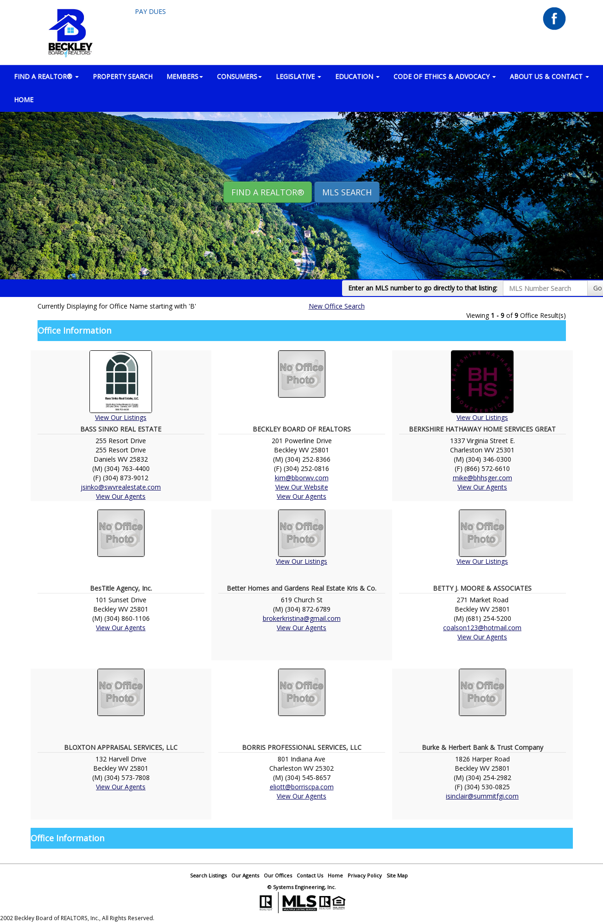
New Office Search (337, 306)
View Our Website (301, 487)
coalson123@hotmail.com (482, 627)
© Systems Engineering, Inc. (301, 886)
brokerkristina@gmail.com (302, 618)
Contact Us (310, 875)
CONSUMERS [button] (239, 76)
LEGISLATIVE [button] (298, 76)
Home (335, 875)
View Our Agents (121, 496)
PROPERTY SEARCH (122, 76)
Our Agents (245, 875)
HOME (23, 99)
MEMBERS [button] (184, 76)
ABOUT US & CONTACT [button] (549, 76)
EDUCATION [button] (357, 76)
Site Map (397, 875)
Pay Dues (150, 11)
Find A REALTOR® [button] (267, 192)
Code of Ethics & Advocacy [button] (445, 76)
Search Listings (208, 875)
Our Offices (278, 875)
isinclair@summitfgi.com (482, 796)
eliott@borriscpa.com (302, 786)
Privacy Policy (365, 875)
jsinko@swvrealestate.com (121, 487)
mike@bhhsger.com (482, 477)
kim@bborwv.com (302, 477)
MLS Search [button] (347, 192)
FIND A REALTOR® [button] (46, 76)
